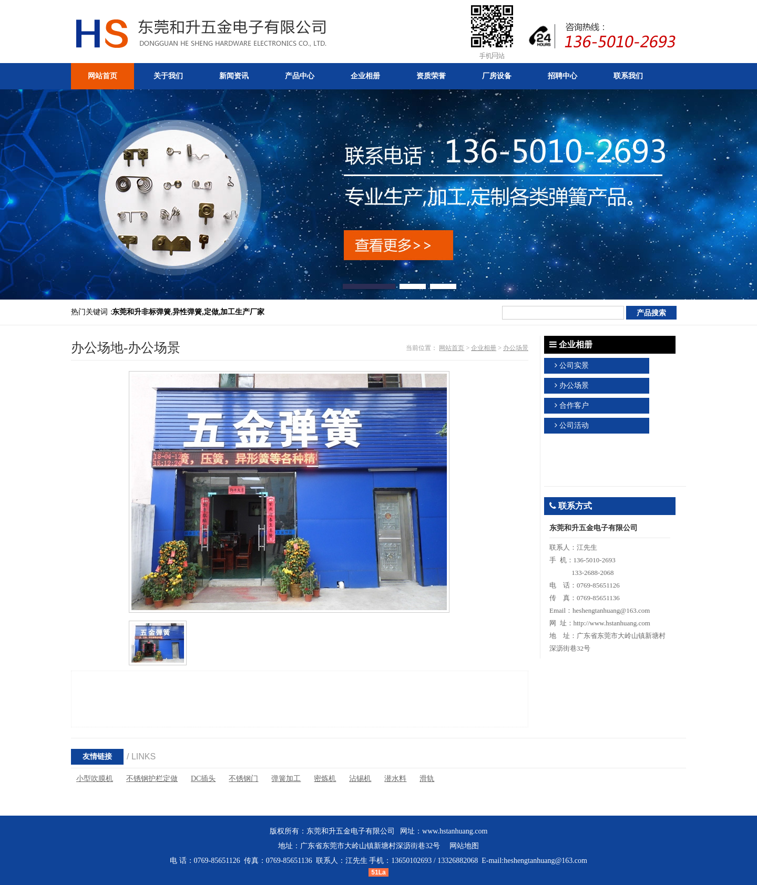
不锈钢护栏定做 (152, 779)
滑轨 (427, 779)
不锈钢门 (243, 779)
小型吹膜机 (94, 779)
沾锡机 (360, 779)
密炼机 (325, 779)
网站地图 (464, 846)
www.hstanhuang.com (454, 831)
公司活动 (574, 425)
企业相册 (483, 348)
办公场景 (515, 348)
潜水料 (395, 779)
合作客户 (574, 405)
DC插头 (203, 779)
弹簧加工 (286, 779)
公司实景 (574, 365)
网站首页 (451, 348)
